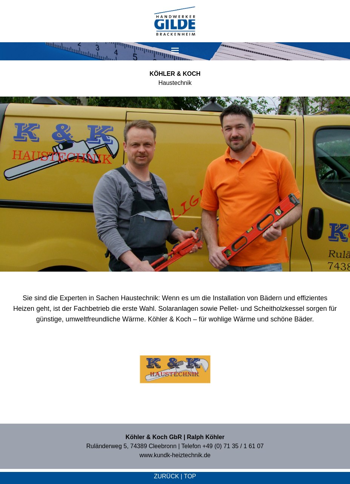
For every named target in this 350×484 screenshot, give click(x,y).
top (190, 476)
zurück (166, 476)
